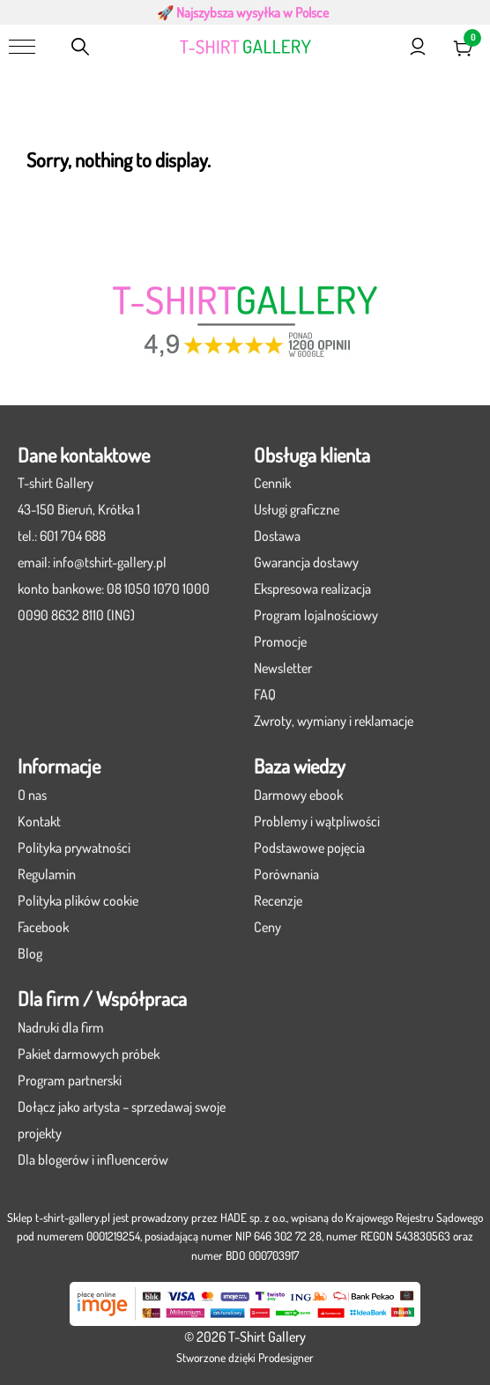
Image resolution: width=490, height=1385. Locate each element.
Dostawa (277, 535)
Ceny (267, 927)
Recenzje (278, 900)
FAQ (265, 694)
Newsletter (283, 668)
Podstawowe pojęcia (309, 847)
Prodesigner (286, 1357)
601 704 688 (73, 535)
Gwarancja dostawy (306, 562)
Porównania (286, 874)
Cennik (272, 483)
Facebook (43, 927)
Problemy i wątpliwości (317, 821)
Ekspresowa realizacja (312, 588)
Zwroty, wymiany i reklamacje (333, 721)
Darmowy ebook (298, 795)
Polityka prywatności (74, 847)
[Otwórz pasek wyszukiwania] (81, 47)
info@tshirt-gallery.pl (110, 562)
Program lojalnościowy (316, 615)
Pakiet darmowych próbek (89, 1054)
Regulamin (47, 874)
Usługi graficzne (296, 509)
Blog (30, 953)
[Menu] (22, 47)
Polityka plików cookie (78, 900)
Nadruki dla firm (61, 1027)
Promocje (280, 641)
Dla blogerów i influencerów (93, 1159)
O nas (32, 795)
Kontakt (39, 821)
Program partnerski (70, 1080)
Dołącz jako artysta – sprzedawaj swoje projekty (122, 1120)
